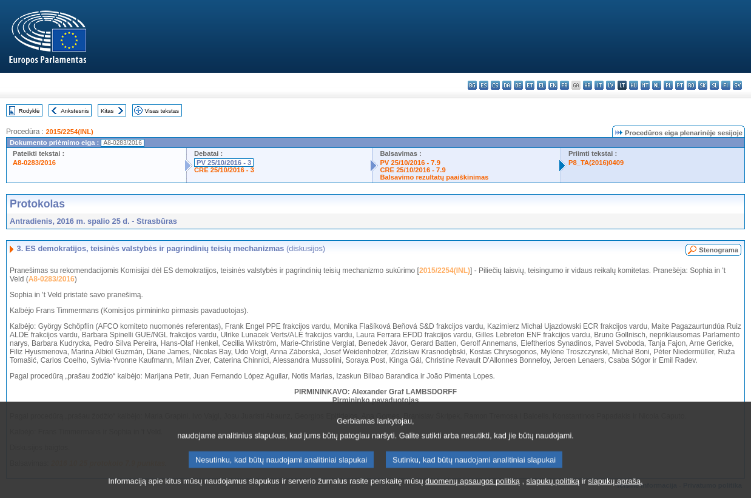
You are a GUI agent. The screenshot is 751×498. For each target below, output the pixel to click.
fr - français (564, 85)
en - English (552, 85)
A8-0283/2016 (34, 162)
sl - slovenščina (714, 85)
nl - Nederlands (656, 85)
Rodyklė (29, 110)
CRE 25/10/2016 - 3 (224, 169)
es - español (483, 85)
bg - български (472, 85)
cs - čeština (495, 85)
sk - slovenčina (702, 85)
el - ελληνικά (541, 85)
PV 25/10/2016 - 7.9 (410, 162)
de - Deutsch (518, 85)
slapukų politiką (553, 487)
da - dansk (506, 85)
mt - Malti (645, 85)
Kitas (107, 110)
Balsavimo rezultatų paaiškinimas (434, 177)
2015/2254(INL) (69, 131)
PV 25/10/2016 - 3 (224, 162)
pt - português (679, 85)
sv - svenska (737, 85)
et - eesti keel (529, 85)
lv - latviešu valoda (610, 85)
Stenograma (718, 250)
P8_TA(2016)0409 (596, 162)
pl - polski (668, 85)
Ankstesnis (75, 110)
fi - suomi (725, 85)
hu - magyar (633, 85)
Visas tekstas (162, 110)
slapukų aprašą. (615, 487)
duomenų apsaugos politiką (472, 487)
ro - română (691, 85)
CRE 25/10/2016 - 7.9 (412, 169)
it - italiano (599, 85)
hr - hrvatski (587, 85)
